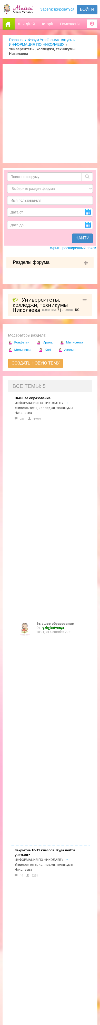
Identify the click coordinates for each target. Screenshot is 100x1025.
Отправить (19, 964)
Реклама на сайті (25, 793)
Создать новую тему (35, 363)
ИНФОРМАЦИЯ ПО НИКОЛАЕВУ (36, 44)
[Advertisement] (48, 114)
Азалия (66, 350)
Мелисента (71, 342)
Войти (87, 9)
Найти (82, 238)
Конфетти (18, 342)
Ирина (45, 342)
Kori (45, 350)
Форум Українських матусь (50, 40)
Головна (16, 40)
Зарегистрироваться (57, 9)
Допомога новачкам (29, 804)
